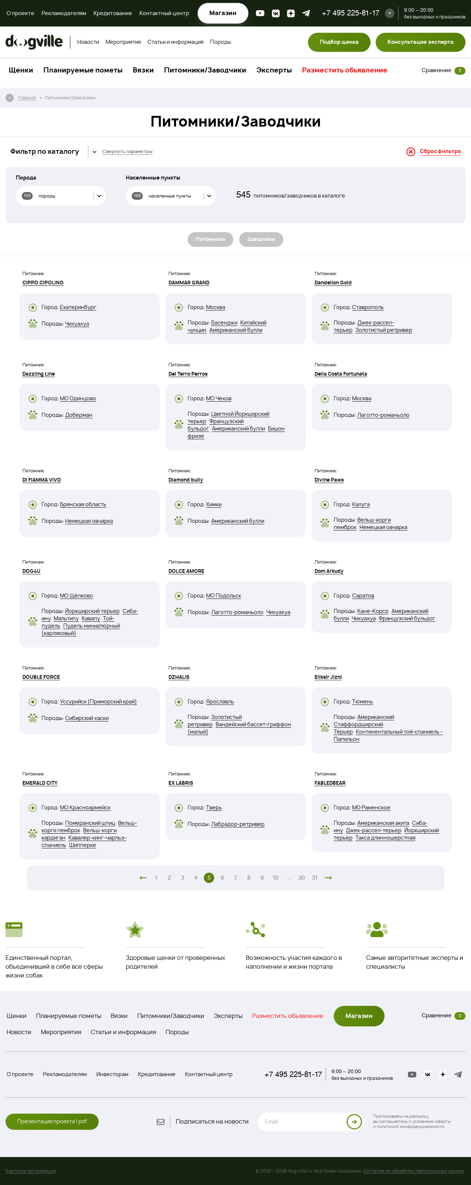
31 (315, 877)
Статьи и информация (175, 42)
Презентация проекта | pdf (52, 1121)
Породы (220, 42)
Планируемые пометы (83, 70)
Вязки (143, 70)
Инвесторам (112, 1074)
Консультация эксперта (420, 42)
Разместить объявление (344, 70)
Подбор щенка (339, 42)
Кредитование (112, 13)
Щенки (21, 70)
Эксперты (274, 70)
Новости (88, 42)
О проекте (20, 13)
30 (301, 877)
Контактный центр (164, 13)
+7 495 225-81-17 (350, 13)
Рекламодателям (64, 13)
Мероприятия (123, 42)
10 (275, 877)
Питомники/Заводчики (205, 70)
